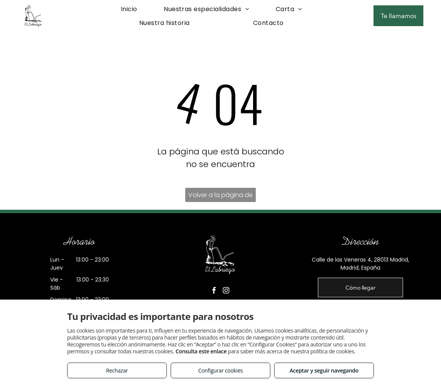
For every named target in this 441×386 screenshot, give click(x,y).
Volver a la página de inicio (220, 196)
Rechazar (117, 370)
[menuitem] (129, 9)
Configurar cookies (220, 370)
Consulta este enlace (201, 351)
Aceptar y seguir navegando (324, 370)
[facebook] (214, 292)
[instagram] (226, 292)
